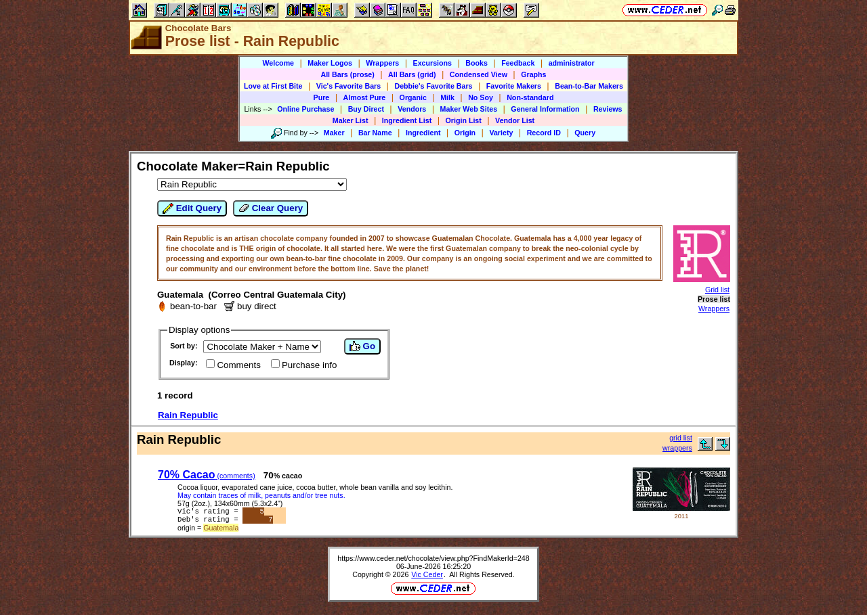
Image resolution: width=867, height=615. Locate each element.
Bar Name (375, 133)
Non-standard (530, 97)
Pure (322, 97)
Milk (447, 97)
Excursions (432, 63)
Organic (413, 97)
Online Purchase (305, 109)
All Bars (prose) (347, 74)
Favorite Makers (513, 86)
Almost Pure (364, 97)
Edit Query (192, 208)
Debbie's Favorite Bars (433, 86)
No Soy (480, 97)
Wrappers (382, 63)
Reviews (607, 109)
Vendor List (514, 120)
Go (362, 346)
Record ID (544, 133)
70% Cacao (206, 474)
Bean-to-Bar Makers (589, 86)
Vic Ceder (427, 577)
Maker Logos (330, 63)
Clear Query (270, 208)
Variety (501, 133)
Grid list (717, 290)
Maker (334, 133)
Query (584, 133)
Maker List (350, 120)
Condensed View (478, 74)
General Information (545, 109)
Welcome (278, 63)
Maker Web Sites (469, 109)
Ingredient (423, 133)
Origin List (464, 120)
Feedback (517, 63)
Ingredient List (406, 120)
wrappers (677, 448)
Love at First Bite (273, 86)
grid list (680, 438)
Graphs (533, 74)
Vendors (412, 109)
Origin (464, 133)
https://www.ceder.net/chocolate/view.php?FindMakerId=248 (433, 561)
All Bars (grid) (412, 74)
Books (476, 63)
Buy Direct (366, 109)
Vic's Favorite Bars (348, 86)
